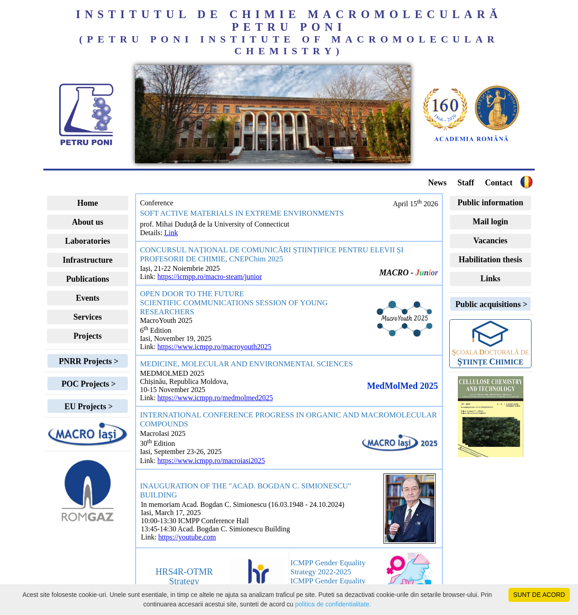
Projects (88, 336)
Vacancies (490, 240)
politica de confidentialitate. (333, 604)
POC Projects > (88, 383)
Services (88, 317)
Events (87, 298)
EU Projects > (87, 406)
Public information (490, 202)
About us (87, 222)
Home (87, 203)
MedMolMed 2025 (402, 386)
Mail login (490, 221)
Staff (465, 182)
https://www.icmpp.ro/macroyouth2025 (214, 346)
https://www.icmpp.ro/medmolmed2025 (215, 398)
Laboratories (87, 241)
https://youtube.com (187, 537)
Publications (87, 279)
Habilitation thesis (490, 259)
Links (490, 278)
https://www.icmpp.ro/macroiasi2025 (211, 460)
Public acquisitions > (490, 304)
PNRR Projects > (87, 361)
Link (171, 233)
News (437, 182)
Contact (499, 182)
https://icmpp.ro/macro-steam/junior (210, 276)
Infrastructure (88, 260)
